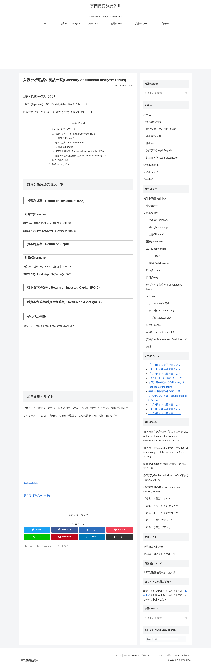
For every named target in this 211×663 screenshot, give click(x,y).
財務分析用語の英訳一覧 (63, 129)
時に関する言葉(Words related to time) (164, 286)
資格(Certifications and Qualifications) (166, 339)
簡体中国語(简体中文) (155, 198)
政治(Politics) (153, 270)
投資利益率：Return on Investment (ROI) (75, 134)
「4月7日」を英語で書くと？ (164, 413)
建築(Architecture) (159, 263)
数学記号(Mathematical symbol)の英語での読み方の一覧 (165, 477)
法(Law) (150, 296)
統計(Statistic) (151, 164)
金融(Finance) (156, 234)
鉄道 (148, 346)
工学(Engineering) (156, 248)
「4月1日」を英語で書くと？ (164, 409)
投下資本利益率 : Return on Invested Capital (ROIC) (80, 151)
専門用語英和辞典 (153, 546)
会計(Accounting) (152, 121)
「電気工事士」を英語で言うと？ (162, 513)
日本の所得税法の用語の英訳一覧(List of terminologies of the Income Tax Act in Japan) (165, 452)
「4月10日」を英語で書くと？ (165, 378)
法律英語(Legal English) (159, 150)
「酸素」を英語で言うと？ (158, 498)
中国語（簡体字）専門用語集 (159, 553)
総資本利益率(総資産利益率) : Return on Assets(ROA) (81, 156)
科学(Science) (154, 325)
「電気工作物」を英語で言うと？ (162, 505)
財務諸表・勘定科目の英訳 (161, 129)
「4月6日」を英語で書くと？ (164, 369)
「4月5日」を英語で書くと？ (164, 364)
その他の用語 (61, 160)
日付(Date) (152, 277)
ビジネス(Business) (157, 220)
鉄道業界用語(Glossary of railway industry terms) (161, 489)
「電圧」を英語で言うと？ (158, 520)
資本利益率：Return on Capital (70, 143)
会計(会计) (152, 205)
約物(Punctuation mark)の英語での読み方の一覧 (165, 466)
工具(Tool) (154, 256)
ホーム (147, 114)
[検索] (162, 639)
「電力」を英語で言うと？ (158, 527)
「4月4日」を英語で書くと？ (164, 373)
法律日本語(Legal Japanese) (162, 157)
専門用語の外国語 (36, 496)
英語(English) (150, 172)
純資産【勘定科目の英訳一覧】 (165, 391)
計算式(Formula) (66, 138)
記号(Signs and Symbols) (160, 332)
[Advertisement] (105, 50)
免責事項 (148, 179)
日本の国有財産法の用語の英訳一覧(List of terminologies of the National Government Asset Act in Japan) (165, 436)
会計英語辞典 (30, 483)
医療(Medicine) (154, 241)
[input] (166, 93)
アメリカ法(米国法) (159, 303)
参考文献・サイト (60, 165)
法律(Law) (149, 143)
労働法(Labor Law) (162, 317)
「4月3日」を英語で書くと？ (164, 404)
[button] (186, 93)
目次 (74, 122)
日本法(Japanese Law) (161, 310)
